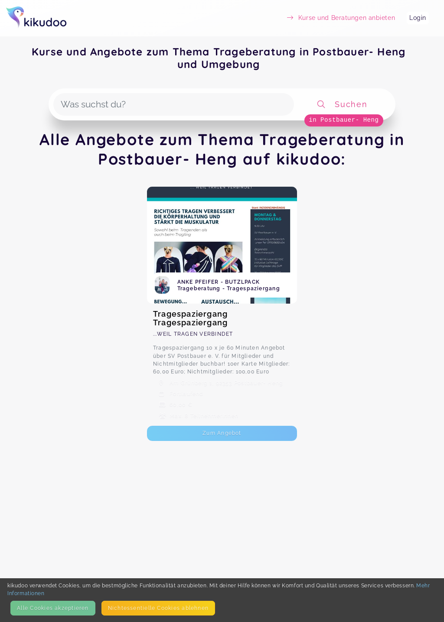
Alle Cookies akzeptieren (52, 608)
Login (417, 17)
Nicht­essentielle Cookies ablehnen (158, 608)
